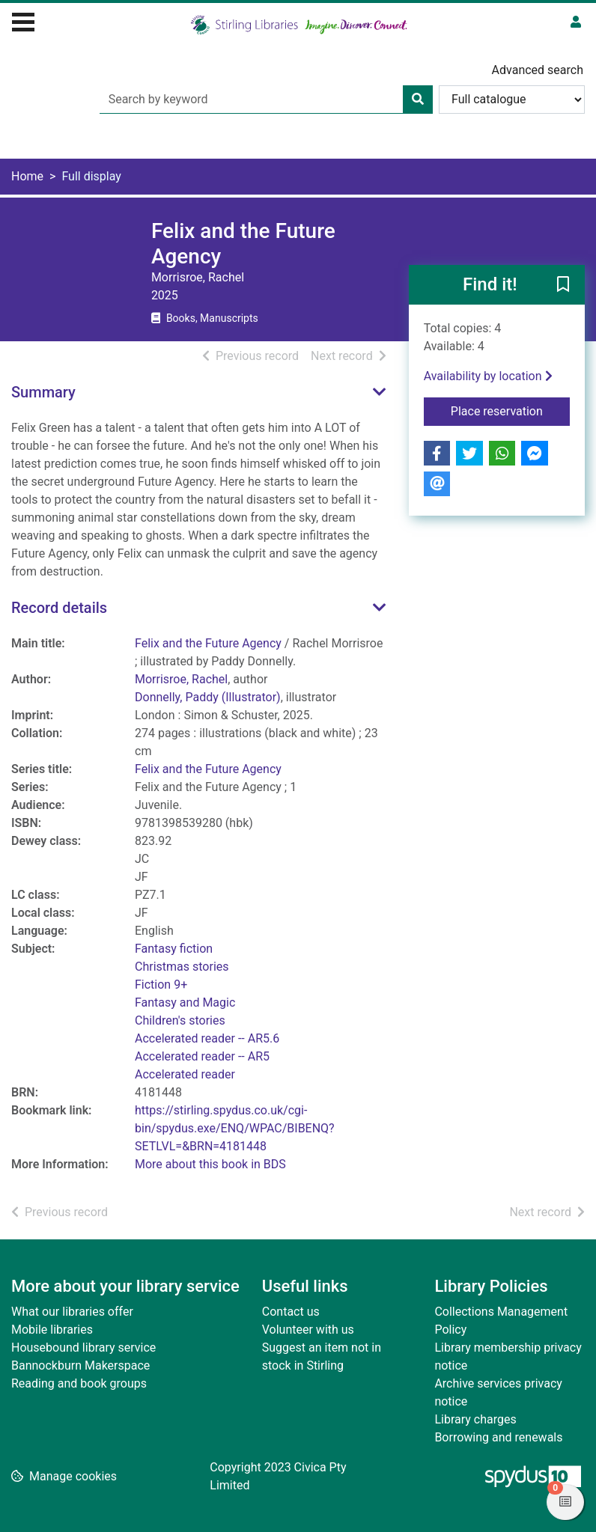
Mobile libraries (52, 1329)
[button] (563, 286)
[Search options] (512, 99)
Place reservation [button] (510, 410)
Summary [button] (43, 392)
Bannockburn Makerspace (80, 1365)
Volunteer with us (308, 1329)
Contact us (291, 1311)
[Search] (418, 99)
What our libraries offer (72, 1311)
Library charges (475, 1419)
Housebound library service (83, 1347)
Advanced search (537, 70)
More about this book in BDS (210, 1164)
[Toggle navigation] (23, 20)
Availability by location (488, 376)
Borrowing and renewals (498, 1437)
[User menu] (576, 22)
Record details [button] (59, 608)
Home (27, 176)
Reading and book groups (79, 1383)
